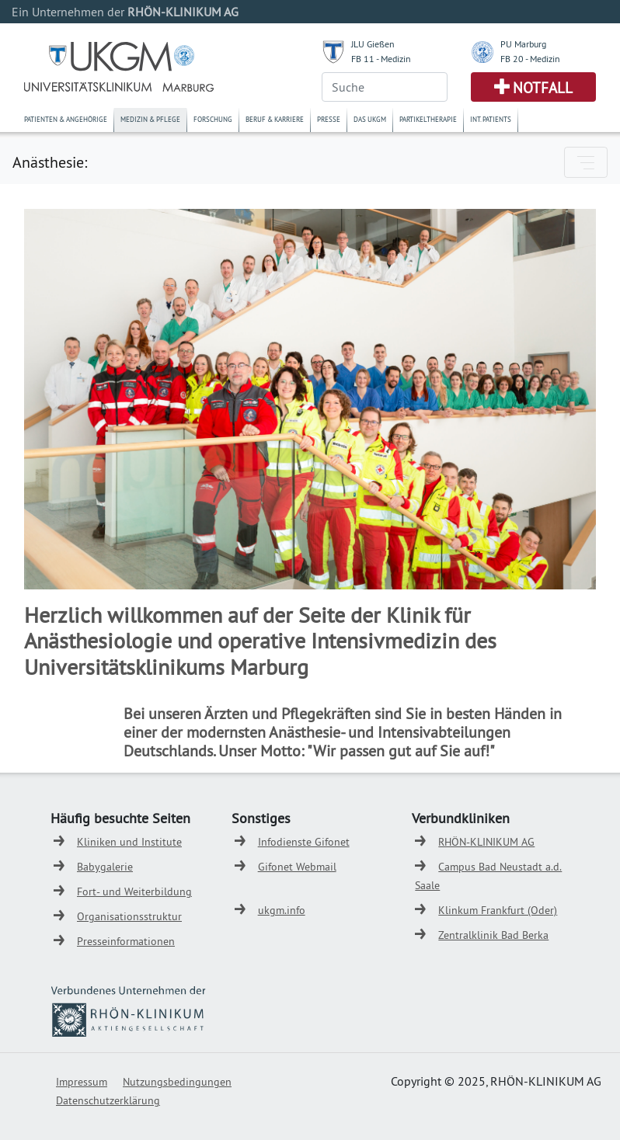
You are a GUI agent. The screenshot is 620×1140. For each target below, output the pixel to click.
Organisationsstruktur (129, 916)
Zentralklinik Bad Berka (493, 935)
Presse (328, 119)
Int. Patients (490, 119)
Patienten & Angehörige (65, 119)
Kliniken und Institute (129, 842)
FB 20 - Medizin (530, 58)
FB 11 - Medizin (381, 58)
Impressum (81, 1082)
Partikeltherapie (428, 119)
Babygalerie (105, 867)
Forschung (212, 119)
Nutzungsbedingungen (177, 1082)
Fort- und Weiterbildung (134, 891)
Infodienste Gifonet (304, 842)
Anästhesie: (49, 162)
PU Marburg (523, 44)
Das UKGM (370, 119)
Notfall (543, 87)
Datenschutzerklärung (108, 1100)
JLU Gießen (373, 44)
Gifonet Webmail (297, 867)
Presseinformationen (126, 941)
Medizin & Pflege (150, 119)
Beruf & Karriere (275, 119)
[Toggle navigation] (586, 162)
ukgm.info (281, 910)
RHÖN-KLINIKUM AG (486, 842)
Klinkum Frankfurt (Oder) (497, 910)
